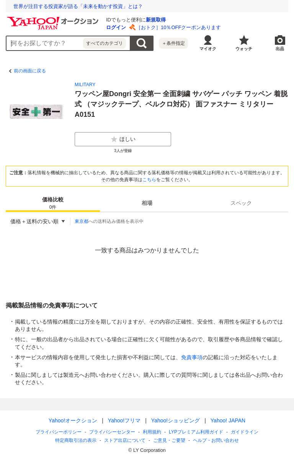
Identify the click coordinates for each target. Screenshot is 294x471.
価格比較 (53, 203)
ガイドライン (244, 432)
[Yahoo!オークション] (54, 18)
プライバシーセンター (112, 432)
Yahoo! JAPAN (228, 420)
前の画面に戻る (30, 71)
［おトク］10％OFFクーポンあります (178, 27)
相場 (147, 203)
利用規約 (152, 432)
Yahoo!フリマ (124, 420)
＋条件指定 (173, 43)
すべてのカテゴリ (104, 43)
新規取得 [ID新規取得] (156, 20)
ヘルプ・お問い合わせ (216, 440)
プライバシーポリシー (59, 432)
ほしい (123, 139)
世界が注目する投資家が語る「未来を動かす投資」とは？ (78, 6)
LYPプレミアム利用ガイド (196, 432)
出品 (280, 48)
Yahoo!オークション (73, 420)
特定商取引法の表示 (75, 440)
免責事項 (192, 357)
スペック (241, 203)
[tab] (53, 203)
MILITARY (85, 84)
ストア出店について (124, 440)
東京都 (81, 221)
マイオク (207, 48)
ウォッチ (243, 48)
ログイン (116, 27)
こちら (149, 179)
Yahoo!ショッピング (175, 420)
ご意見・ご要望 (169, 440)
